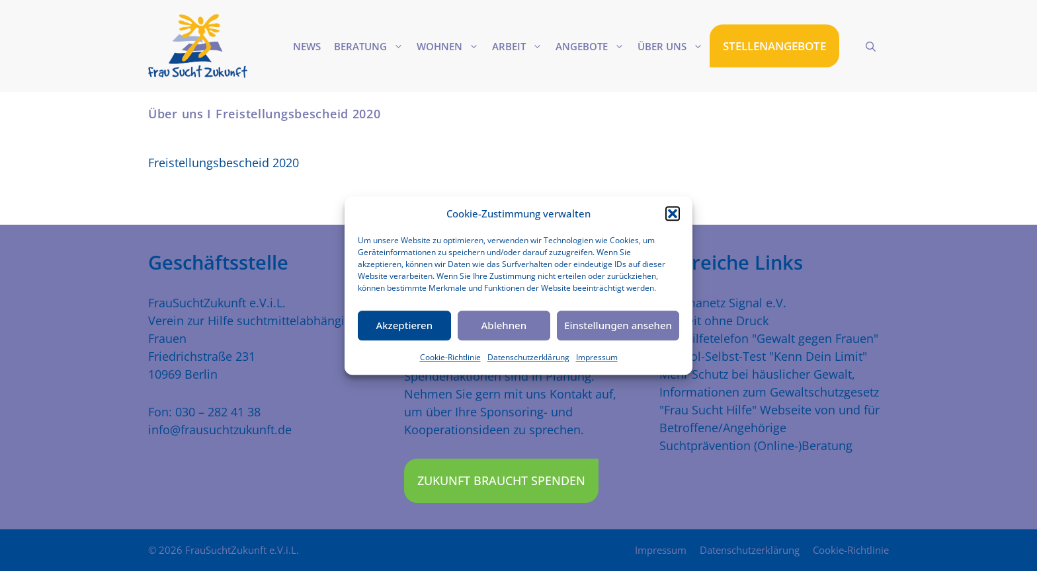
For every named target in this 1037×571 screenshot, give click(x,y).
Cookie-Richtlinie (450, 357)
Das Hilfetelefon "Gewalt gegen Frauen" (768, 338)
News (307, 46)
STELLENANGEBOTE (774, 46)
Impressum (597, 357)
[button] (672, 214)
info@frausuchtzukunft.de (220, 430)
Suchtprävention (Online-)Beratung (755, 445)
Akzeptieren (404, 325)
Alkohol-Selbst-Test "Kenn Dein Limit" (763, 356)
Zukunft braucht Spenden (501, 480)
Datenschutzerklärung (528, 357)
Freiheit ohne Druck (713, 320)
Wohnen (451, 46)
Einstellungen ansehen (618, 325)
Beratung (372, 46)
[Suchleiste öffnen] (870, 46)
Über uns (674, 46)
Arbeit (520, 46)
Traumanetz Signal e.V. (722, 303)
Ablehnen (504, 325)
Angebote (593, 46)
